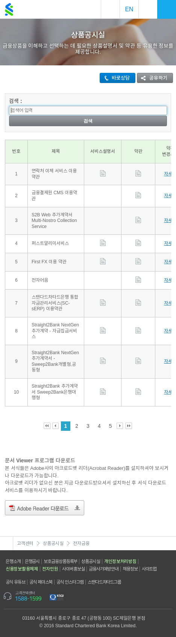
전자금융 (81, 543)
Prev (55, 426)
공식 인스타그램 (69, 582)
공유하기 (152, 78)
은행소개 (13, 561)
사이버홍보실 (73, 569)
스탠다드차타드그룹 (104, 582)
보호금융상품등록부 (60, 561)
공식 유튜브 (15, 582)
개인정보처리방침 (120, 561)
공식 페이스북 (41, 582)
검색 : (15, 101)
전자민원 (50, 569)
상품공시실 (53, 543)
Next (120, 426)
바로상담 (115, 78)
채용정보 (130, 569)
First (47, 426)
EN (129, 9)
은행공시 (32, 561)
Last (128, 426)
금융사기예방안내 (103, 569)
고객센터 (25, 543)
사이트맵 (149, 569)
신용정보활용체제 (22, 569)
